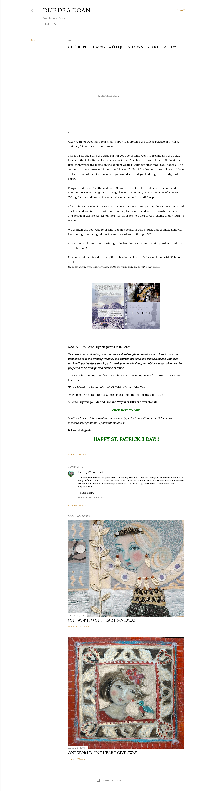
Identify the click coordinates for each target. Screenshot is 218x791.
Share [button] (33, 40)
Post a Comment (78, 505)
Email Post (81, 454)
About (57, 24)
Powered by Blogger (109, 780)
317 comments (83, 626)
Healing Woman (88, 472)
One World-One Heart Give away (102, 752)
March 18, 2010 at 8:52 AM (91, 497)
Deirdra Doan (66, 10)
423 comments (83, 759)
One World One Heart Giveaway (102, 620)
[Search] (182, 10)
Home (47, 24)
